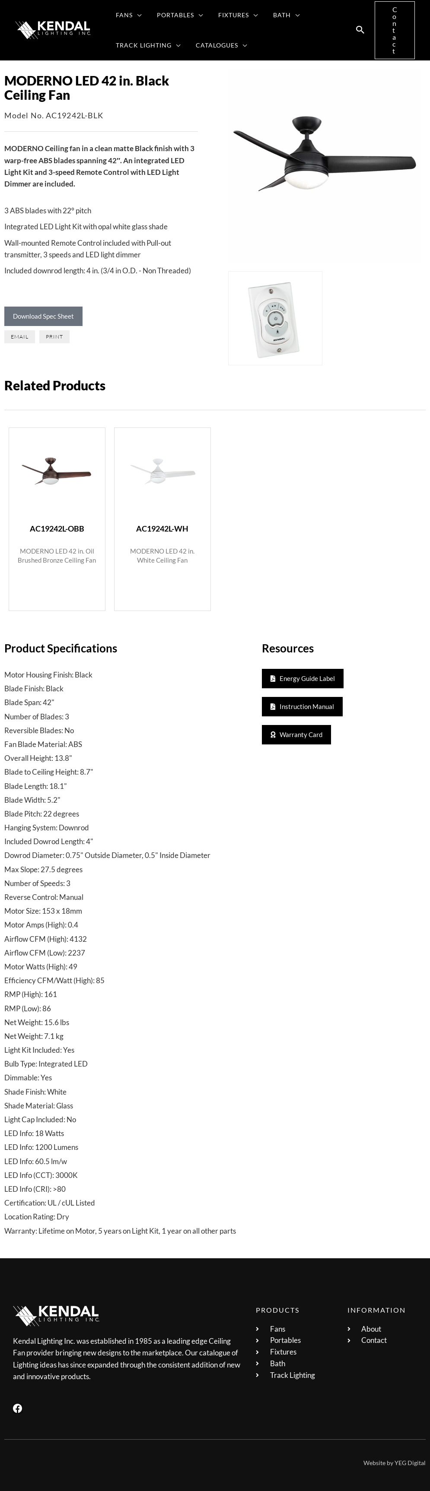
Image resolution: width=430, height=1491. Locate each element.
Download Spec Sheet (43, 316)
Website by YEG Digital (394, 1462)
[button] (135, 15)
